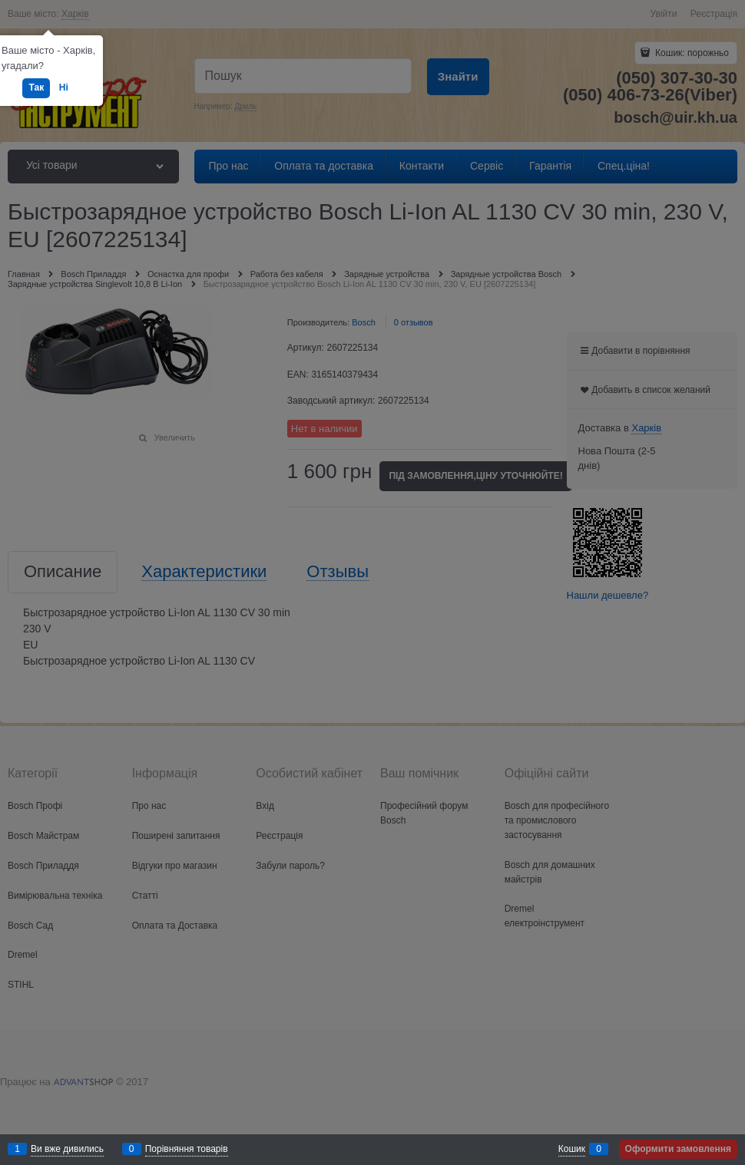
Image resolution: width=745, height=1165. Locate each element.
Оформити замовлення (678, 1149)
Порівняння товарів (186, 1149)
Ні (63, 87)
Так (36, 87)
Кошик (571, 1149)
